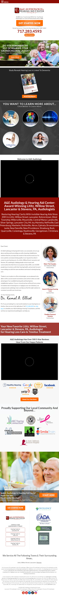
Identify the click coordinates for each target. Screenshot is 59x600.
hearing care (12, 260)
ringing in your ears (25, 285)
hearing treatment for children (25, 569)
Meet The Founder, (50, 265)
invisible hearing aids (25, 572)
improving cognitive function (30, 570)
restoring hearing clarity (44, 570)
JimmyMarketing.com (32, 590)
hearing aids (19, 281)
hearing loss (14, 285)
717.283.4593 (29, 31)
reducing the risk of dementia (15, 570)
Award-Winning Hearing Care (50, 291)
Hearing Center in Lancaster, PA (15, 530)
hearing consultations (29, 573)
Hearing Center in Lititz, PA (15, 534)
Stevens (39, 563)
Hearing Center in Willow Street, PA (15, 539)
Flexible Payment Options (50, 316)
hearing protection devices (47, 572)
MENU (6, 2)
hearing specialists (13, 578)
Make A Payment (29, 35)
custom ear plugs (35, 572)
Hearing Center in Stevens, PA (15, 544)
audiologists (48, 576)
